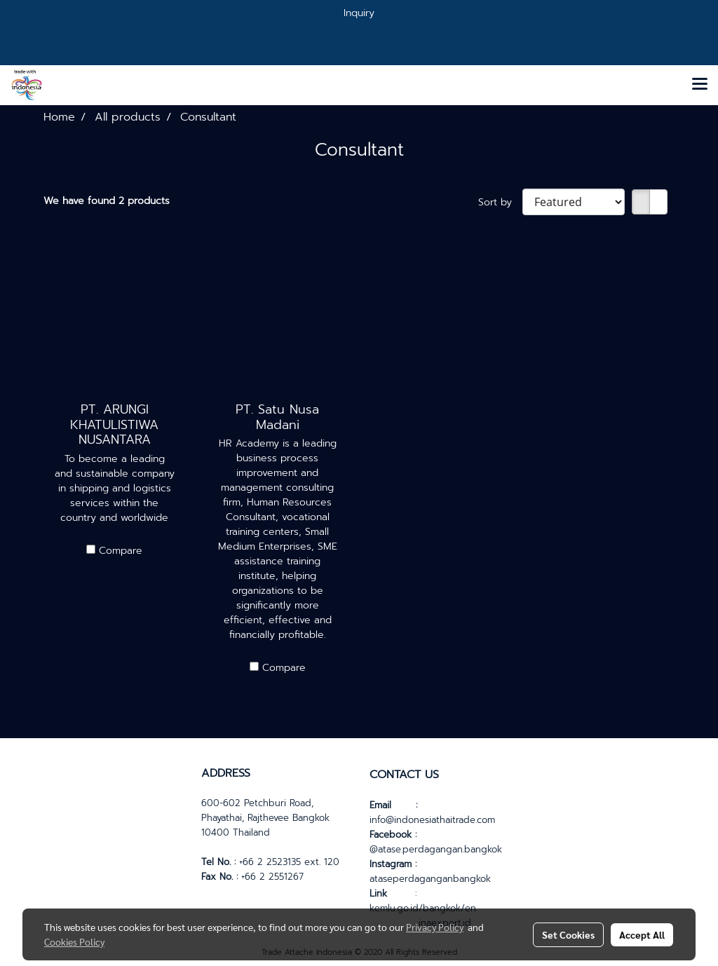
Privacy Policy (434, 926)
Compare (120, 550)
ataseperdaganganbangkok (430, 878)
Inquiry (359, 13)
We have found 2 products (106, 200)
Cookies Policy (74, 941)
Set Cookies (568, 934)
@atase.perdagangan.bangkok (436, 849)
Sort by (500, 202)
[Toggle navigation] (699, 84)
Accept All (642, 934)
